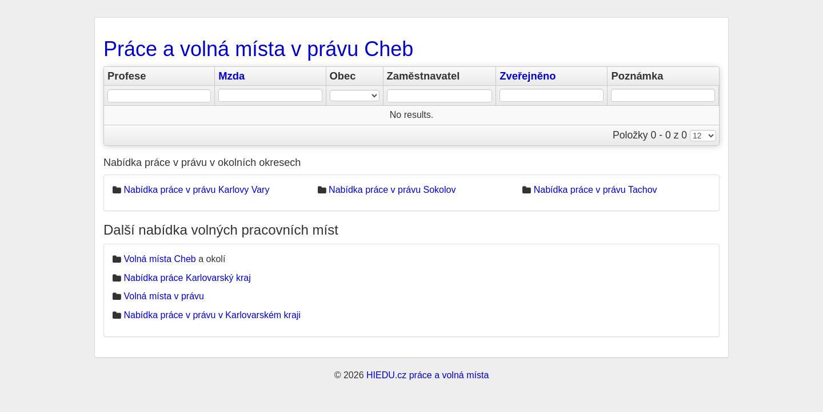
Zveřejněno (528, 76)
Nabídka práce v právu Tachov (595, 190)
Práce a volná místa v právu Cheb (258, 49)
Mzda (231, 76)
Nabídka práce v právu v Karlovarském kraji (211, 315)
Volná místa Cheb (159, 259)
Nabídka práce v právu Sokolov (392, 190)
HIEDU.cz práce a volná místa (427, 375)
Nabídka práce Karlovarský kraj (186, 278)
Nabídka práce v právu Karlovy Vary (196, 190)
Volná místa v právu (163, 296)
